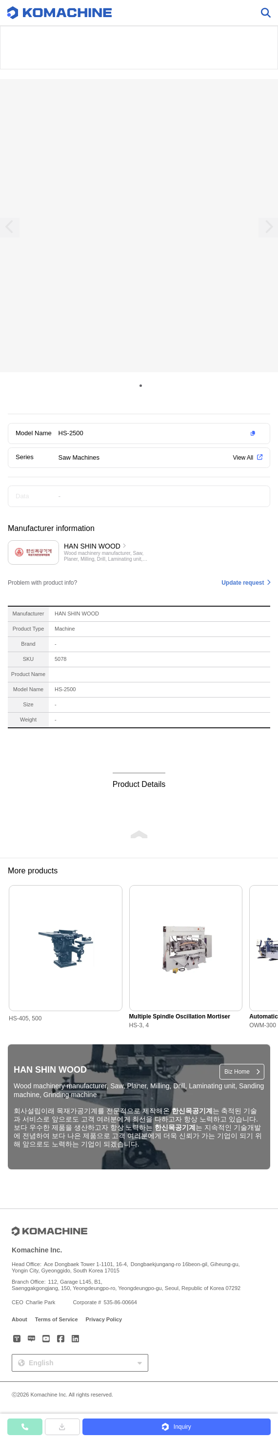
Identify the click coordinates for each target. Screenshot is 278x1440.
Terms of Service (56, 1319)
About (19, 1319)
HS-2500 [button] (71, 433)
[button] (159, 433)
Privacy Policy (104, 1319)
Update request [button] (242, 582)
